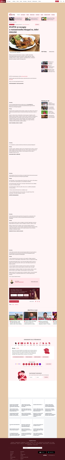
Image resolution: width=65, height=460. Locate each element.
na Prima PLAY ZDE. (24, 76)
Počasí (37, 442)
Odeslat (26, 295)
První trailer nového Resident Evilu (15, 425)
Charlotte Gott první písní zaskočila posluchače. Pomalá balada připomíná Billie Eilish (35, 19)
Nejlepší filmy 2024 (17, 442)
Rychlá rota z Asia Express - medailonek (51, 62)
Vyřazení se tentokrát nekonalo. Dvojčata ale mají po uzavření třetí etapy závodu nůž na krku (51, 103)
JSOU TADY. (11, 79)
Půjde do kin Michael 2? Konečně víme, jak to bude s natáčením (14, 429)
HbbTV (11, 455)
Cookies (11, 458)
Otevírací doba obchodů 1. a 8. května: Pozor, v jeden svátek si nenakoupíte (51, 19)
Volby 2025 (18, 443)
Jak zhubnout (13, 442)
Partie (35, 442)
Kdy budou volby (41, 442)
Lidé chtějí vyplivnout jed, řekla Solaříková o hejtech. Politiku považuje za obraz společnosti (14, 414)
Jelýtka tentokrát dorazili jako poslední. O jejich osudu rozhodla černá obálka (26, 405)
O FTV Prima (12, 451)
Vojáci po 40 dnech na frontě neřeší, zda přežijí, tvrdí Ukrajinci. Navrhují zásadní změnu (14, 410)
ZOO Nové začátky (46, 442)
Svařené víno (22, 443)
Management (22, 451)
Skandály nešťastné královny (38, 404)
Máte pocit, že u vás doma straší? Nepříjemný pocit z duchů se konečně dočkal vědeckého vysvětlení (38, 415)
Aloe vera (33, 443)
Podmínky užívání (12, 457)
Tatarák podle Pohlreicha (28, 443)
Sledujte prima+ (34, 1)
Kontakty (21, 455)
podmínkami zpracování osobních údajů (23, 297)
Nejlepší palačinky (29, 444)
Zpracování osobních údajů (24, 457)
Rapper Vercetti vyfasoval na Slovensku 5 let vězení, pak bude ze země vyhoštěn (26, 430)
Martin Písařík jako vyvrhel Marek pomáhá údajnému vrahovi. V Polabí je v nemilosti (44, 323)
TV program (28, 442)
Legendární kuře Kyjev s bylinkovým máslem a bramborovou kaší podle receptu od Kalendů (50, 414)
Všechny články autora (34, 281)
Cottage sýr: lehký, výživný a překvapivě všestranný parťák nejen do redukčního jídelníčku (50, 405)
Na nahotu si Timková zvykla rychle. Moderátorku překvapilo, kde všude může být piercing (51, 112)
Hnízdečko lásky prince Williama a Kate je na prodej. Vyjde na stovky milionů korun (38, 430)
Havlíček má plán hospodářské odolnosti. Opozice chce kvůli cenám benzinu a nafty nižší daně (14, 406)
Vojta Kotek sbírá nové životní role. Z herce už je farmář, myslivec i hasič (51, 116)
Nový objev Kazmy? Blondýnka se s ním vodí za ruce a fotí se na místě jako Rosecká (26, 434)
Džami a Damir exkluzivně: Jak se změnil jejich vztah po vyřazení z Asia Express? (51, 71)
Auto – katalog (52, 442)
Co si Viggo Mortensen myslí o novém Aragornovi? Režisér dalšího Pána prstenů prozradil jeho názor (15, 434)
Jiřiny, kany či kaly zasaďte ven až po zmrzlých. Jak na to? (38, 425)
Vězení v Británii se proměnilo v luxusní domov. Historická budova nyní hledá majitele (38, 434)
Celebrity (14, 1)
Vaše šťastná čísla (32, 362)
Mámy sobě (29, 1)
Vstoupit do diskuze (14, 301)
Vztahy (18, 1)
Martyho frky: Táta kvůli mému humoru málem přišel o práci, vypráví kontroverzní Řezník (25, 425)
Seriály (21, 1)
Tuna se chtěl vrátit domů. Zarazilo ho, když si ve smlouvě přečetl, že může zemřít (30, 323)
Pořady (39, 1)
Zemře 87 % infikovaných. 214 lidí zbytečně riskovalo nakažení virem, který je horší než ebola (38, 410)
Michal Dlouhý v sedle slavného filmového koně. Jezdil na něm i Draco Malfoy (16, 322)
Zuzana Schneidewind (25, 24)
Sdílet (38, 24)
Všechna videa (51, 51)
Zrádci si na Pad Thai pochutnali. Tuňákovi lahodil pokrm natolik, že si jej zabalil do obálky (26, 414)
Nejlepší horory (23, 442)
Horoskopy (24, 1)
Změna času (31, 442)
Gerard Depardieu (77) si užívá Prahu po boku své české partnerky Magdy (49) (18, 19)
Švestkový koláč (35, 444)
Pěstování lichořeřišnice (39, 443)
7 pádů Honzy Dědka (13, 443)
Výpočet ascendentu (46, 443)
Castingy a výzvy (22, 454)
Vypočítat (46, 377)
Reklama (11, 454)
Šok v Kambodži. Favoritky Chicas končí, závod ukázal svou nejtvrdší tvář (51, 108)
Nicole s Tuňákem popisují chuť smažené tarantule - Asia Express (51, 67)
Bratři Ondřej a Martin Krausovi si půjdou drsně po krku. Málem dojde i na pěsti (26, 410)
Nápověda (21, 458)
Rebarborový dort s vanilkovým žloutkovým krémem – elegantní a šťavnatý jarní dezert (50, 410)
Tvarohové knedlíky (52, 443)
